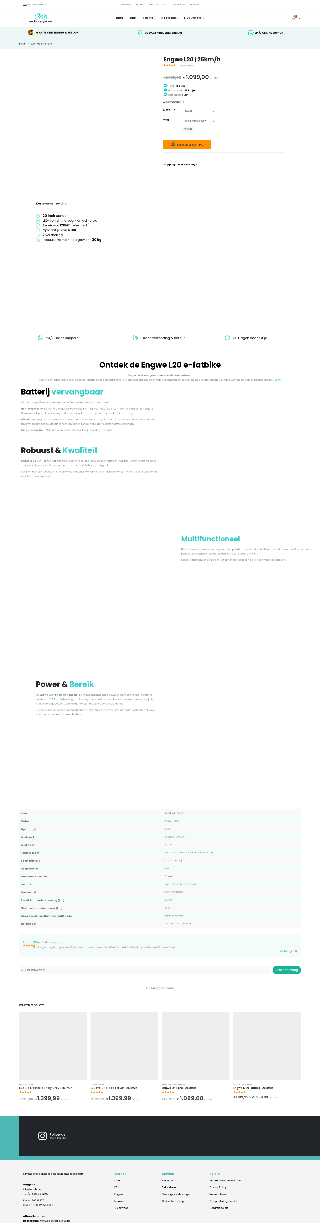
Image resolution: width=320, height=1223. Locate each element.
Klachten (167, 1181)
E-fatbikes (24, 1084)
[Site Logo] (41, 18)
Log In (194, 4)
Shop (133, 18)
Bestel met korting (190, 144)
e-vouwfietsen (169, 1084)
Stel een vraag (287, 970)
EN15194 (276, 379)
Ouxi (117, 1181)
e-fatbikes (168, 18)
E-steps (147, 18)
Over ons (179, 4)
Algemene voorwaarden (225, 1181)
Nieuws (126, 4)
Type (166, 120)
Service (153, 4)
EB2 (32, 1084)
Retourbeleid (170, 1187)
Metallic (169, 110)
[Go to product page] (53, 1046)
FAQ (165, 4)
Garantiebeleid (219, 1208)
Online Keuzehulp (173, 1201)
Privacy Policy (217, 1187)
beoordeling (187, 65)
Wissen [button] (188, 129)
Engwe (181, 1084)
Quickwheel (121, 1208)
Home (119, 18)
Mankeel (119, 1201)
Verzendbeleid (218, 1194)
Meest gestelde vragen (176, 1194)
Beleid (140, 4)
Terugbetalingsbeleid (223, 1201)
